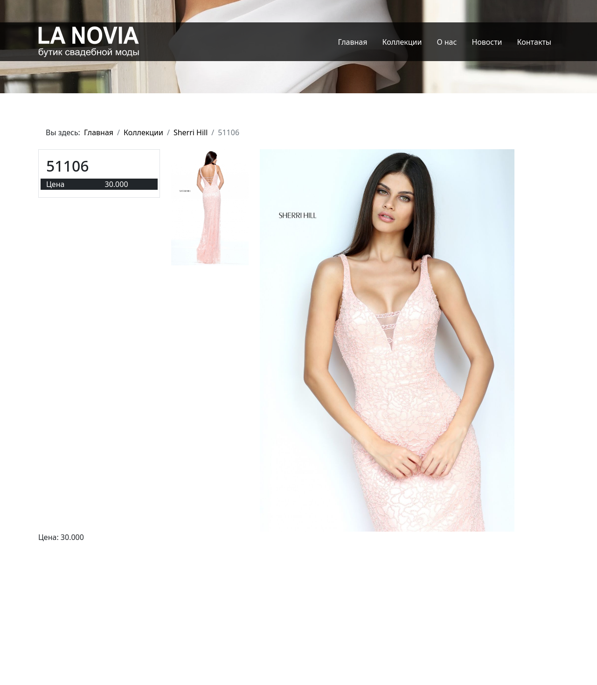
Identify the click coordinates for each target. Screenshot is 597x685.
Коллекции (402, 42)
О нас (447, 42)
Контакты (534, 42)
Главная (353, 42)
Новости (487, 42)
